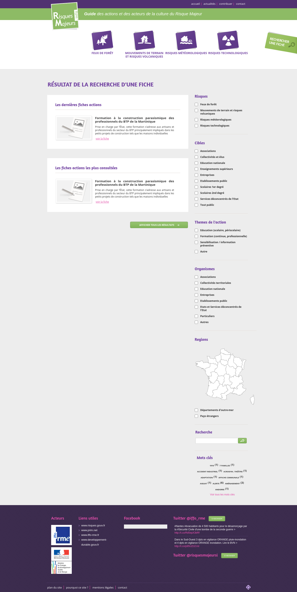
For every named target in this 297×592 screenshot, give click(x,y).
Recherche (279, 44)
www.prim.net (89, 530)
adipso (248, 587)
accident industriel (207, 471)
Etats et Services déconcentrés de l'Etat (221, 308)
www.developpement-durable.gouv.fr (94, 542)
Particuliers (207, 316)
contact (240, 4)
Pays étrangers (209, 416)
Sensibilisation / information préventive (218, 244)
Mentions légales (102, 587)
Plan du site (54, 587)
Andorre (219, 489)
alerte (216, 483)
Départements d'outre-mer (217, 410)
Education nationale (212, 163)
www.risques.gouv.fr (93, 525)
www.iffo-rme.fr (90, 534)
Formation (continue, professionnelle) (223, 236)
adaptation (207, 477)
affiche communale (228, 477)
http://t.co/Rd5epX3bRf (186, 532)
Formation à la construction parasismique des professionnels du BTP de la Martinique (134, 119)
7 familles (225, 465)
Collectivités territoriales (215, 283)
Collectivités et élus (212, 157)
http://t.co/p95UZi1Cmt (186, 546)
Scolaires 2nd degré (212, 193)
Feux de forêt (208, 104)
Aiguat (203, 483)
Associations (208, 151)
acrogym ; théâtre (233, 471)
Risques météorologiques (215, 119)
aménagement (232, 483)
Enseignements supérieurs (216, 169)
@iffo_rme (196, 518)
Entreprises (207, 175)
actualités (210, 4)
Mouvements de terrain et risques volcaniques (221, 112)
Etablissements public (213, 181)
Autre (203, 251)
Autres (204, 322)
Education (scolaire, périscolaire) (220, 230)
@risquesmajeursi (202, 555)
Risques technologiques (214, 125)
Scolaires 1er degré (212, 187)
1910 (212, 465)
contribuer (225, 4)
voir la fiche (102, 138)
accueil (195, 4)
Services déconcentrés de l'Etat (219, 199)
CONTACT (122, 587)
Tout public (207, 205)
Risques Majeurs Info (65, 15)
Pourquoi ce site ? (77, 587)
